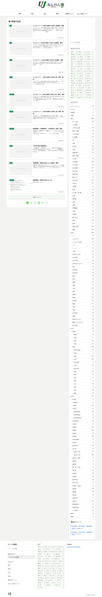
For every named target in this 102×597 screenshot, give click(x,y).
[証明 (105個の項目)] (80, 71)
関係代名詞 (83, 507)
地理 (83, 331)
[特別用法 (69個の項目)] (74, 83)
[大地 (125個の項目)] (73, 66)
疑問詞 (83, 489)
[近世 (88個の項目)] (90, 74)
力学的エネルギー (83, 263)
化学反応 (83, 270)
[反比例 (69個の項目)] (81, 83)
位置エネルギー (83, 254)
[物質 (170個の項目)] (83, 59)
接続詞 (83, 464)
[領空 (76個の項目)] (74, 81)
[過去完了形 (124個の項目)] (81, 66)
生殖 (83, 307)
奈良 (84, 365)
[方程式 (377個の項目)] (90, 52)
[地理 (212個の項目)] (83, 57)
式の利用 (83, 165)
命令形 (83, 442)
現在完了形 (84, 452)
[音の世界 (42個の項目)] (82, 97)
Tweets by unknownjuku (73, 547)
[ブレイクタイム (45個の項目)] (82, 95)
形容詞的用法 (84, 418)
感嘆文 (83, 461)
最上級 (83, 470)
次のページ (37, 197)
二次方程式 (83, 134)
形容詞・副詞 (83, 458)
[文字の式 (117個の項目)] (74, 69)
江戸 (84, 384)
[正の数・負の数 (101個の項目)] (88, 71)
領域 (84, 337)
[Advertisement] (82, 29)
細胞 (83, 316)
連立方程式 (83, 226)
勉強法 (82, 112)
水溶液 (83, 300)
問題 (82, 115)
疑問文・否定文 (83, 486)
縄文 (84, 387)
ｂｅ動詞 (83, 510)
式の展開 (83, 168)
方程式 (83, 183)
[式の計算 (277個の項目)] (89, 54)
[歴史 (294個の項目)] (81, 54)
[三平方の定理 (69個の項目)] (89, 83)
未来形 (83, 473)
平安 (84, 374)
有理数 (83, 186)
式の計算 (83, 171)
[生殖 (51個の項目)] (73, 90)
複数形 (83, 492)
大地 (83, 288)
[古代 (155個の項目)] (73, 62)
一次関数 (83, 125)
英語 (82, 396)
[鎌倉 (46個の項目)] (73, 95)
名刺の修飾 (83, 439)
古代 (84, 359)
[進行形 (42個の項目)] (73, 97)
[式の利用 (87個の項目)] (74, 76)
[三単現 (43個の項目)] (90, 95)
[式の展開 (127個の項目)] (82, 64)
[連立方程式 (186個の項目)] (74, 59)
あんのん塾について (13, 583)
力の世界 (83, 260)
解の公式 (83, 217)
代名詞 (83, 424)
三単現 (83, 405)
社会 (82, 328)
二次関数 (83, 137)
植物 (83, 297)
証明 (83, 220)
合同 (83, 149)
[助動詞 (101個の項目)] (74, 74)
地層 (83, 282)
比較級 (83, 476)
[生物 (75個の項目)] (90, 81)
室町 (84, 371)
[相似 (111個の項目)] (73, 71)
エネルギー (83, 239)
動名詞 (83, 433)
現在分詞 (83, 482)
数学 (82, 118)
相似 (83, 202)
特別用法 (83, 479)
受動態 (83, 436)
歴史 (83, 347)
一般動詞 (83, 402)
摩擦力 (83, 294)
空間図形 (83, 208)
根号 (83, 189)
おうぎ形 (83, 121)
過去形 (83, 501)
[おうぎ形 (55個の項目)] (74, 88)
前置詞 (83, 427)
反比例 (83, 146)
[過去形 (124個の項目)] (90, 66)
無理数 (83, 199)
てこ (83, 236)
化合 (83, 266)
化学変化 (83, 273)
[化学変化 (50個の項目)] (74, 93)
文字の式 (83, 180)
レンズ (83, 248)
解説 (82, 516)
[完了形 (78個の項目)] (82, 78)
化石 (83, 276)
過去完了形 (84, 455)
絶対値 (83, 214)
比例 (83, 196)
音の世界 (83, 325)
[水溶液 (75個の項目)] (82, 81)
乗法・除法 (83, 131)
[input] (82, 42)
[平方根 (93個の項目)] (83, 74)
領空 (84, 344)
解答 (82, 513)
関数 (83, 229)
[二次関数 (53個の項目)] (83, 88)
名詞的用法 (84, 415)
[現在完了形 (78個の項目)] (90, 78)
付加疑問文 (83, 421)
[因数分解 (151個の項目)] (81, 62)
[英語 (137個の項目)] (73, 64)
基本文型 (83, 445)
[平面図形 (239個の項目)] (74, 57)
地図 (84, 334)
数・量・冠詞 (83, 467)
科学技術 (83, 313)
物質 (83, 304)
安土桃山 (84, 368)
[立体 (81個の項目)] (90, 76)
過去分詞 (83, 498)
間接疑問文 (83, 504)
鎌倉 (84, 393)
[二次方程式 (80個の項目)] (74, 78)
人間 (83, 251)
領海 (84, 340)
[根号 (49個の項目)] (82, 93)
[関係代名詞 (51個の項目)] (81, 90)
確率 (83, 205)
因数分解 (83, 152)
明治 (84, 381)
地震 (83, 285)
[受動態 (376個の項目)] (74, 54)
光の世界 (83, 257)
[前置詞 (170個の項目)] (90, 59)
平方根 (83, 158)
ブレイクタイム (82, 106)
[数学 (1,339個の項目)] (74, 52)
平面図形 (83, 162)
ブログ (82, 109)
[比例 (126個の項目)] (90, 64)
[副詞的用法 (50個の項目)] (89, 90)
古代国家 (84, 362)
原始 (84, 356)
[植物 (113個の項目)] (90, 69)
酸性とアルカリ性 (83, 322)
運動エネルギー (83, 319)
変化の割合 (83, 155)
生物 (83, 310)
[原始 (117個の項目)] (83, 69)
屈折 (83, 291)
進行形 (83, 495)
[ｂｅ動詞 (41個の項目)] (90, 97)
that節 (83, 399)
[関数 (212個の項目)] (90, 57)
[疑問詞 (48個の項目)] (90, 93)
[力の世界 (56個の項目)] (89, 86)
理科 (82, 233)
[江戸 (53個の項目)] (90, 88)
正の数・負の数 (83, 192)
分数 (83, 143)
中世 (84, 353)
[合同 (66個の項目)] (73, 86)
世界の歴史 (84, 350)
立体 (83, 211)
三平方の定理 (83, 128)
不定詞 (83, 408)
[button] (92, 42)
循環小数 (83, 174)
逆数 (83, 223)
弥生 (84, 378)
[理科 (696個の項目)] (82, 52)
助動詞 (83, 430)
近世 (84, 390)
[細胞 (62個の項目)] (81, 86)
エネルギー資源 (83, 242)
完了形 (83, 448)
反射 (83, 279)
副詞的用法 (84, 411)
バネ (83, 245)
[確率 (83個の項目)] (83, 76)
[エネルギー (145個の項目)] (89, 62)
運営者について (12, 580)
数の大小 (83, 177)
